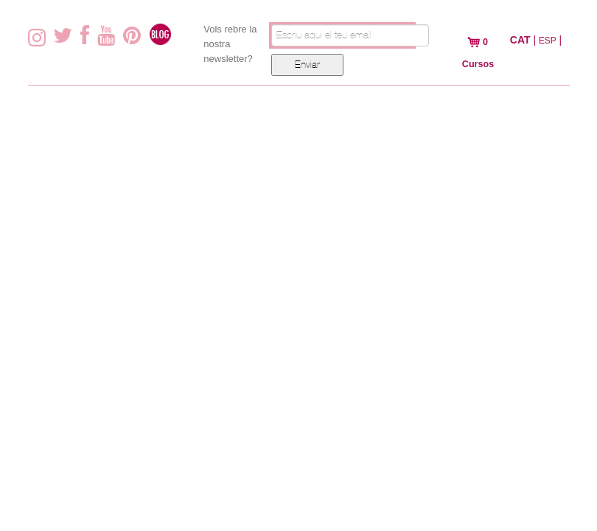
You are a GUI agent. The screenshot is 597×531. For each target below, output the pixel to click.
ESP (547, 40)
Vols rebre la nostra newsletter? (229, 44)
